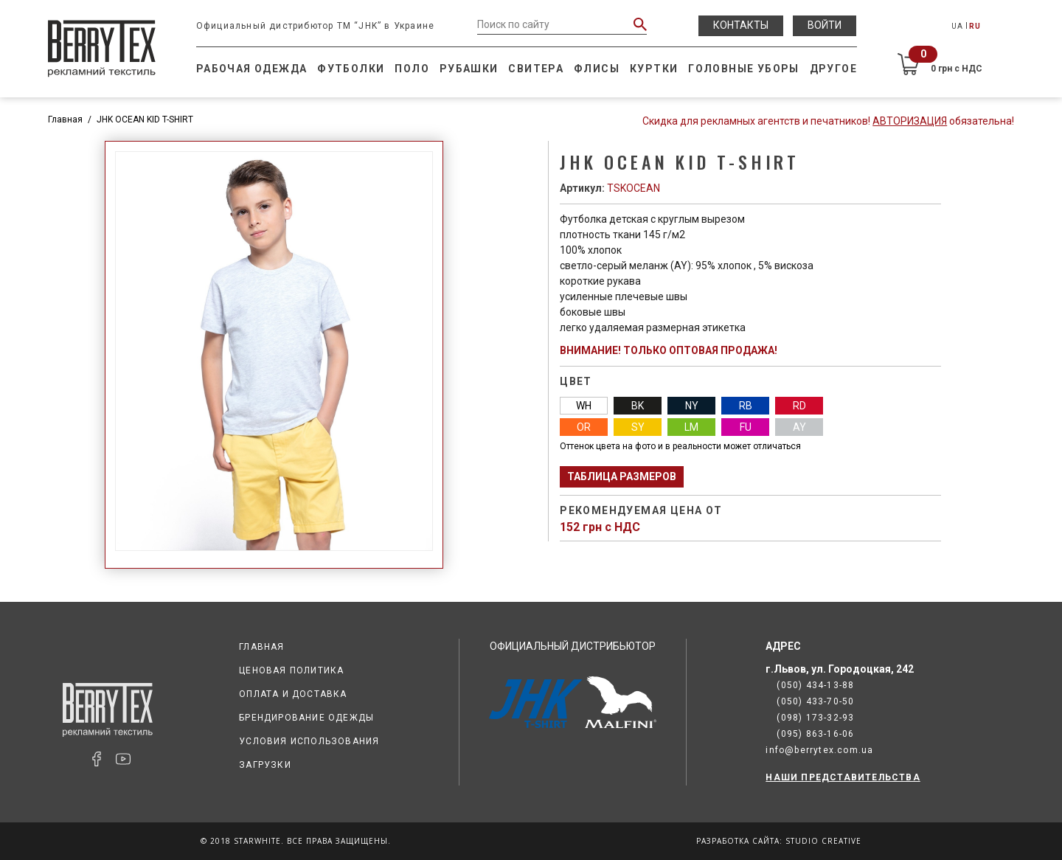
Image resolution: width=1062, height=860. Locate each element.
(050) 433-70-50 (815, 701)
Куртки (654, 68)
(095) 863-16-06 (815, 734)
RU (975, 26)
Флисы (597, 68)
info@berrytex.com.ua (819, 750)
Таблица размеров (621, 476)
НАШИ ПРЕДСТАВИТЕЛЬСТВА (843, 777)
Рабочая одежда (252, 68)
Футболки (350, 68)
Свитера (535, 68)
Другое (833, 68)
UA (957, 26)
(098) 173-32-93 (815, 717)
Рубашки (469, 68)
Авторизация (909, 121)
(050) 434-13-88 (815, 685)
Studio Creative (823, 841)
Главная (65, 119)
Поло (412, 68)
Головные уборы (743, 68)
